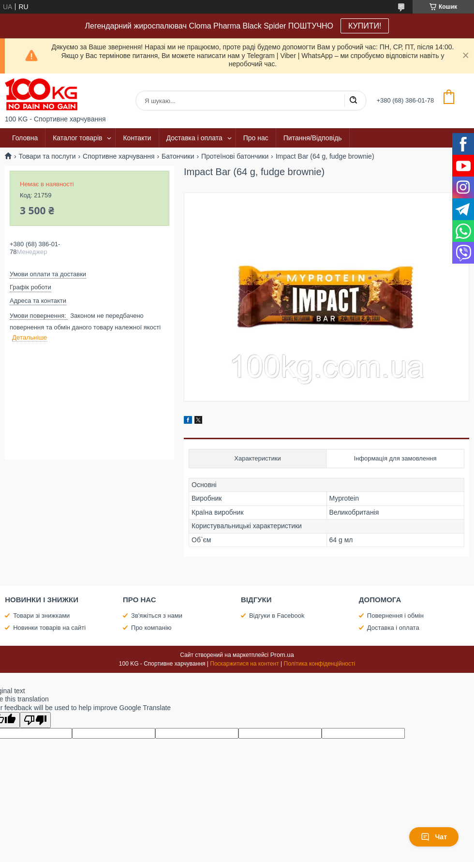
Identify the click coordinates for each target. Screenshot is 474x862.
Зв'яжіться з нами (156, 615)
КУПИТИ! (364, 26)
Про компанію (151, 627)
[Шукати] (353, 100)
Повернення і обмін (395, 615)
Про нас (255, 138)
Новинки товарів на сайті (49, 627)
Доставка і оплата (194, 138)
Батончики (178, 156)
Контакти (137, 138)
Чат (434, 836)
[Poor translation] (35, 720)
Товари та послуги (46, 156)
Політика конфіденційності (320, 663)
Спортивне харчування (119, 156)
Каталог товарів (77, 138)
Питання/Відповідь (312, 138)
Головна (25, 138)
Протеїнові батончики (234, 156)
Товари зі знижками (41, 615)
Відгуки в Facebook (277, 615)
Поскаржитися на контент (244, 663)
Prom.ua (282, 654)
